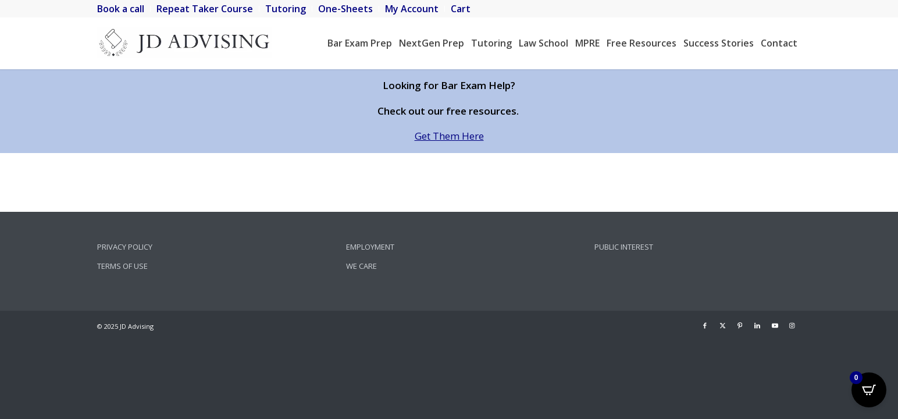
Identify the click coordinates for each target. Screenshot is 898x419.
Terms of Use (122, 266)
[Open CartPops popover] (868, 389)
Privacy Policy (124, 247)
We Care (361, 266)
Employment (370, 247)
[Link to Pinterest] (740, 325)
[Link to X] (722, 325)
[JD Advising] (184, 43)
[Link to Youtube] (774, 325)
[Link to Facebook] (705, 325)
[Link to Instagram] (792, 325)
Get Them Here (449, 136)
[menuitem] (124, 9)
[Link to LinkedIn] (757, 325)
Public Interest (623, 247)
